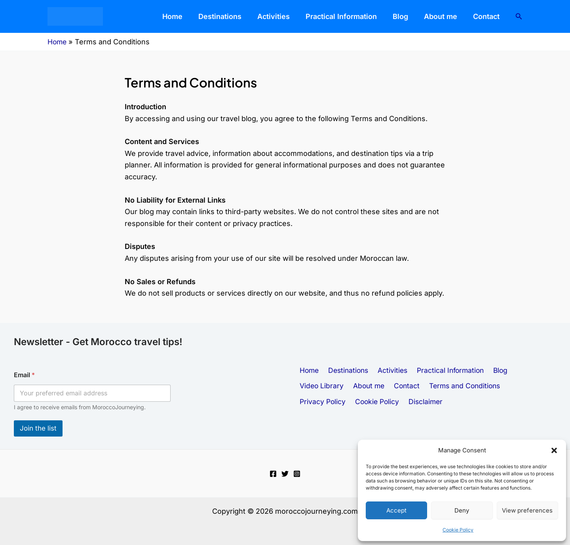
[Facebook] (273, 473)
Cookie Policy (458, 530)
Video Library (529, 368)
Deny (461, 510)
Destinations (263, 17)
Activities (309, 17)
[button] (554, 450)
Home (224, 17)
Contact (490, 17)
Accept (396, 510)
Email (24, 375)
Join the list (38, 428)
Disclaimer (315, 404)
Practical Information (369, 17)
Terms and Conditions (407, 386)
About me (452, 17)
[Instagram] (296, 473)
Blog (420, 17)
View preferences (527, 510)
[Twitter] (285, 473)
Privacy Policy (474, 386)
